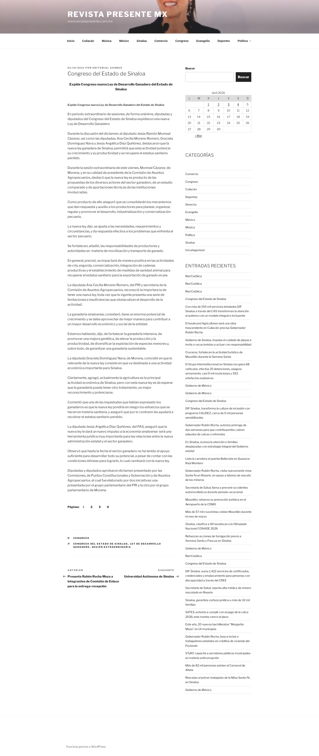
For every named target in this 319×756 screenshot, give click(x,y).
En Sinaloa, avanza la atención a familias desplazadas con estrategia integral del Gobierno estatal (216, 446)
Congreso (182, 41)
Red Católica (193, 276)
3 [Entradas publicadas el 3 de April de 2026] (228, 104)
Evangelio (203, 41)
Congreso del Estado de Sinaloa (100, 543)
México (124, 41)
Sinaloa (142, 41)
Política (245, 41)
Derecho (191, 204)
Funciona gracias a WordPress (86, 746)
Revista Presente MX (118, 14)
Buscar (190, 68)
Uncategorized (194, 250)
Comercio (161, 41)
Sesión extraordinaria (111, 547)
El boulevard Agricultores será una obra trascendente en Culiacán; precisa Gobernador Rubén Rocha (215, 328)
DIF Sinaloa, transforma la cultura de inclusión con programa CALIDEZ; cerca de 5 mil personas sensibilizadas (217, 413)
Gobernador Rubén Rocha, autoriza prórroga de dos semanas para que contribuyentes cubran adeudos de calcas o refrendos (215, 429)
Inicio (71, 41)
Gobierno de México (198, 385)
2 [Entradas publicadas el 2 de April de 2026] (218, 104)
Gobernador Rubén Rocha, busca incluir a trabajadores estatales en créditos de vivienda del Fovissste (217, 641)
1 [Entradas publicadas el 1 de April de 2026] (208, 104)
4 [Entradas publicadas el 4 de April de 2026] (238, 104)
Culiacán (88, 41)
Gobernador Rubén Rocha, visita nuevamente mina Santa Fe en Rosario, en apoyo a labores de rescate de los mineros (218, 475)
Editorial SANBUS (107, 67)
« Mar (198, 135)
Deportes (223, 41)
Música (106, 41)
